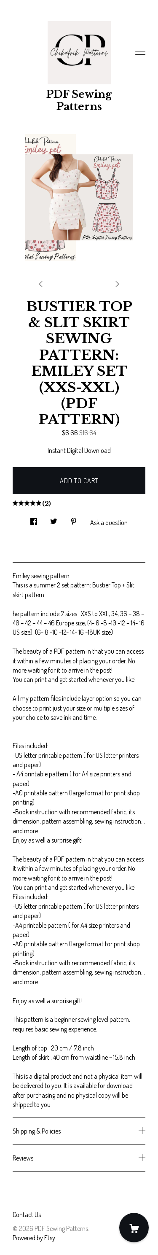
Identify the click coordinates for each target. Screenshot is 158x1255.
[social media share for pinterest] (73, 519)
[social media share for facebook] (33, 519)
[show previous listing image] (60, 282)
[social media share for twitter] (53, 519)
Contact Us (27, 1214)
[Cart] (134, 1227)
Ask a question (109, 522)
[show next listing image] (98, 282)
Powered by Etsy (34, 1237)
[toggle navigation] (140, 55)
